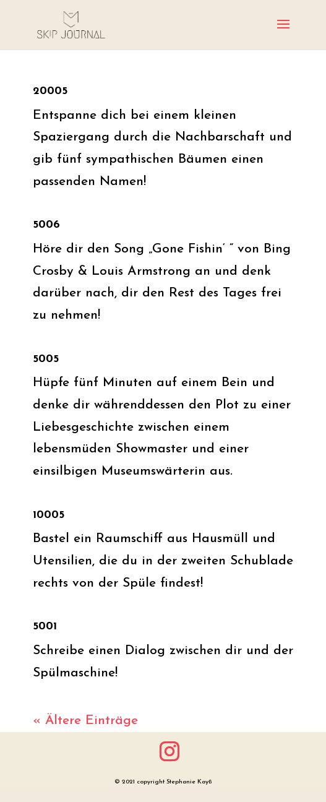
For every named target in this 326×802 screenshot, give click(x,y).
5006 (46, 225)
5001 (45, 626)
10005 (48, 515)
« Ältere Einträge (85, 720)
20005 (50, 91)
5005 (46, 359)
